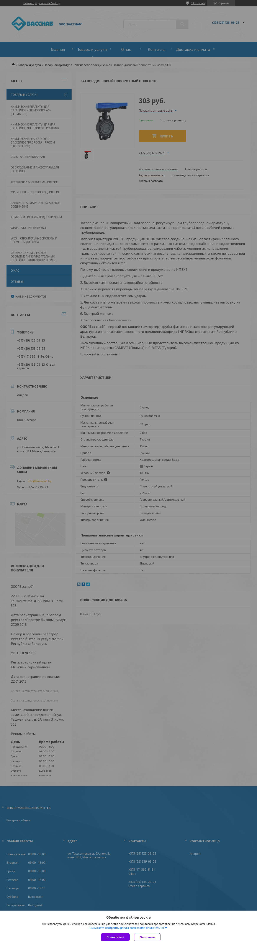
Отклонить (147, 937)
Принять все (115, 937)
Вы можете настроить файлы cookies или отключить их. (127, 927)
